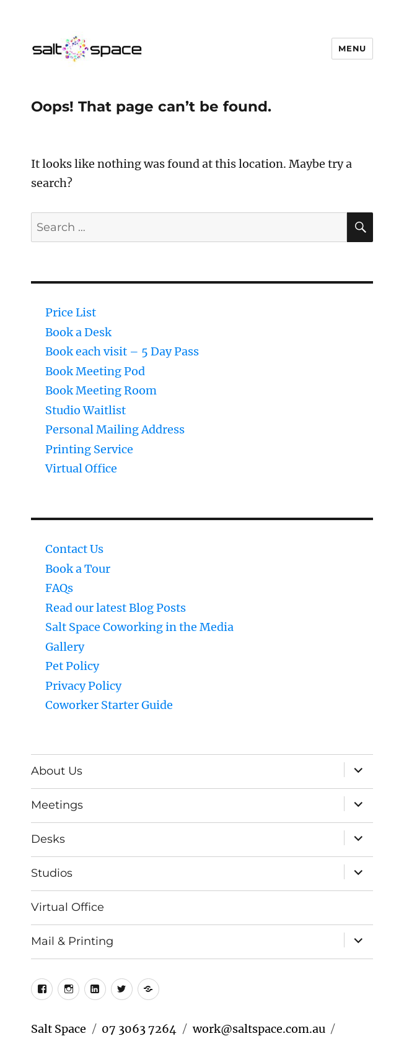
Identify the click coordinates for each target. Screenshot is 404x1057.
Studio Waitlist (85, 410)
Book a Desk (78, 332)
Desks (48, 839)
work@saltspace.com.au (259, 1029)
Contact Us (74, 549)
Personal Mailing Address (115, 429)
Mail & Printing (72, 941)
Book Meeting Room (101, 390)
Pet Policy (72, 666)
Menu (352, 48)
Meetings (57, 805)
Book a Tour (77, 569)
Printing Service (89, 449)
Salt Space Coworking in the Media (139, 627)
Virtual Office (81, 468)
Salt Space (58, 1029)
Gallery (64, 647)
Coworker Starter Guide (109, 705)
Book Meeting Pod (95, 371)
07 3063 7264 (139, 1029)
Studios (51, 873)
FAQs (59, 588)
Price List (70, 312)
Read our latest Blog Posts (115, 608)
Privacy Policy (83, 686)
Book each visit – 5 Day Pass (122, 351)
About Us (56, 771)
